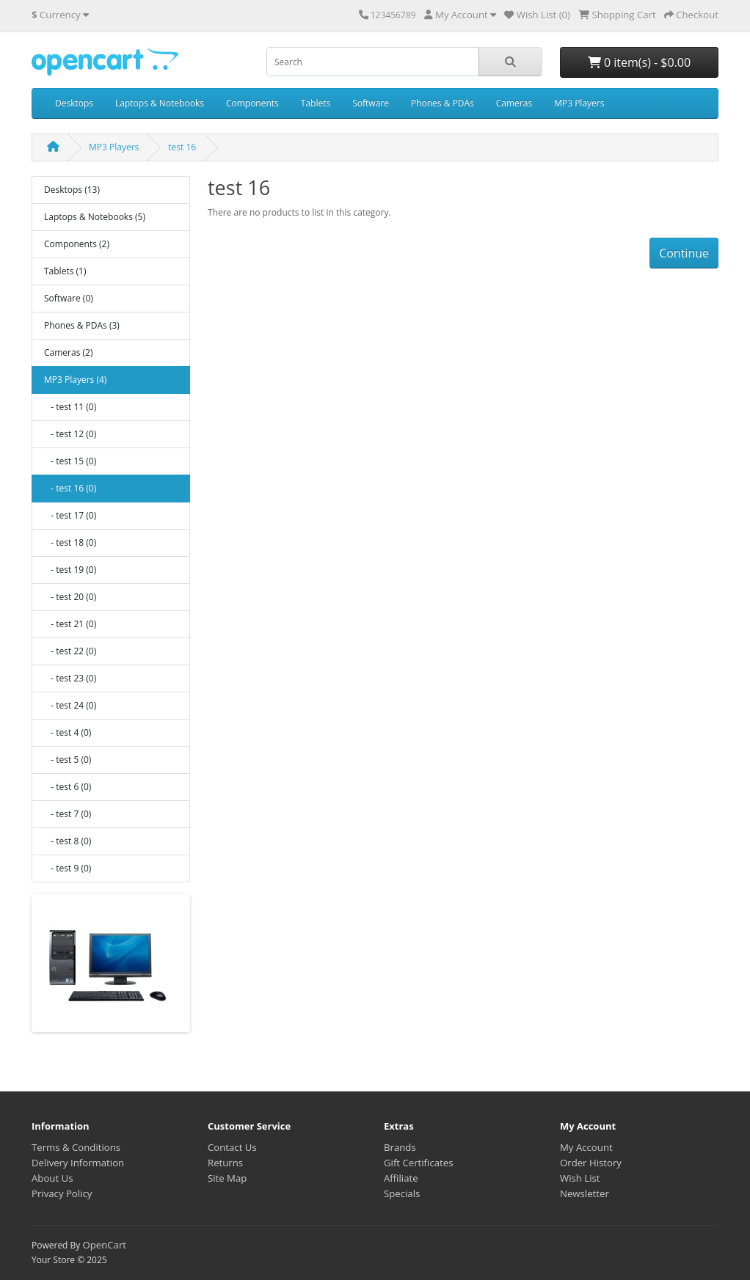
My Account (586, 1147)
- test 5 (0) (67, 759)
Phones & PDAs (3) (82, 325)
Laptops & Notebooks (159, 103)
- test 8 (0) (67, 841)
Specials (402, 1193)
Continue (684, 253)
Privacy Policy (62, 1193)
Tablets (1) (65, 271)
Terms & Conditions (76, 1147)
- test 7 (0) (67, 814)
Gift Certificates (418, 1162)
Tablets (315, 103)
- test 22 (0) (70, 651)
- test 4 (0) (67, 732)
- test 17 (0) (70, 515)
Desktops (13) (72, 189)
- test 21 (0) (70, 624)
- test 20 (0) (70, 596)
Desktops (74, 103)
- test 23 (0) (70, 678)
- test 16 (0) (70, 488)
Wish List (580, 1178)
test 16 (182, 147)
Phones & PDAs (442, 103)
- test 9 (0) (67, 868)
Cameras (514, 103)
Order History (591, 1162)
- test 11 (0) (70, 407)
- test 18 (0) (70, 542)
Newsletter (584, 1193)
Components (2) (76, 244)
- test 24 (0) (70, 705)
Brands (400, 1147)
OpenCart (104, 1244)
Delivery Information (78, 1162)
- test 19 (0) (70, 569)
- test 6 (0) (67, 786)
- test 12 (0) (70, 434)
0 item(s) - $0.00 (639, 62)
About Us (52, 1178)
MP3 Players (579, 103)
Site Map (227, 1178)
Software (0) (68, 298)
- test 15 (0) (70, 461)
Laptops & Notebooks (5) (94, 217)
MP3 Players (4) (75, 379)
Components (252, 103)
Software (370, 103)
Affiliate (401, 1178)
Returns (225, 1162)
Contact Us (232, 1147)
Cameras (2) (68, 352)
